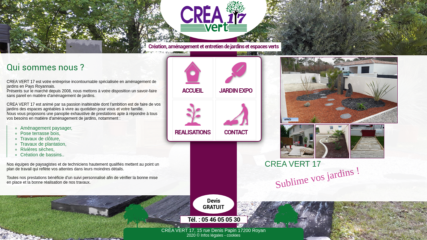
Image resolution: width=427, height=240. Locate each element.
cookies (234, 235)
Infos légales (212, 235)
